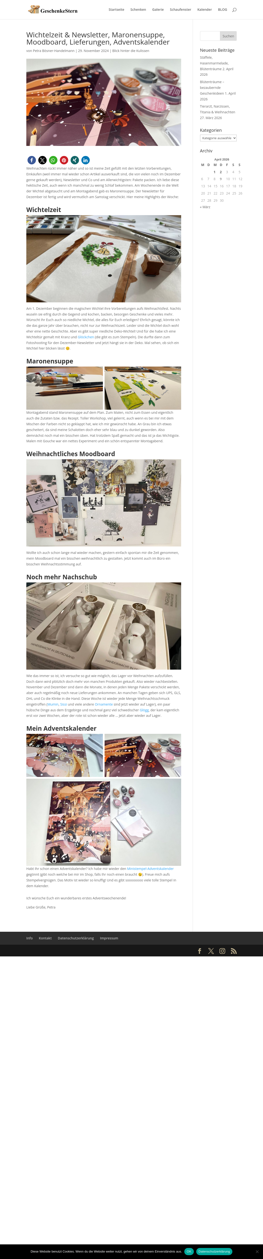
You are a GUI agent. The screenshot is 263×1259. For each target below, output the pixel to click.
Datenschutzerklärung (76, 938)
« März (205, 207)
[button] (32, 160)
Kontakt (45, 938)
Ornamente (104, 704)
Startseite (116, 9)
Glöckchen (86, 337)
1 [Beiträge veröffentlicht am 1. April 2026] (215, 172)
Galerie (158, 9)
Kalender (204, 9)
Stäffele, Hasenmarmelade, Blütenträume (214, 63)
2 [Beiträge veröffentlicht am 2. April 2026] (221, 172)
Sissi (63, 704)
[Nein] (257, 1251)
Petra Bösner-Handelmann (54, 50)
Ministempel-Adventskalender (150, 868)
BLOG (222, 9)
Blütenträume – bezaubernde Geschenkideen (212, 88)
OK (189, 1251)
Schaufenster (180, 9)
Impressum (109, 938)
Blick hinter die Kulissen (130, 50)
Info (29, 938)
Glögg (144, 710)
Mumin (52, 704)
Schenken (138, 9)
